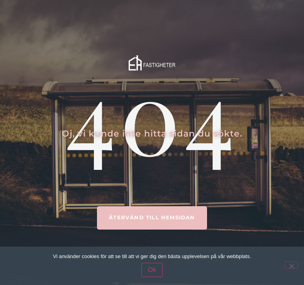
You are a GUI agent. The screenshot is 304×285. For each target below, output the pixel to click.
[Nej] (291, 265)
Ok (152, 269)
